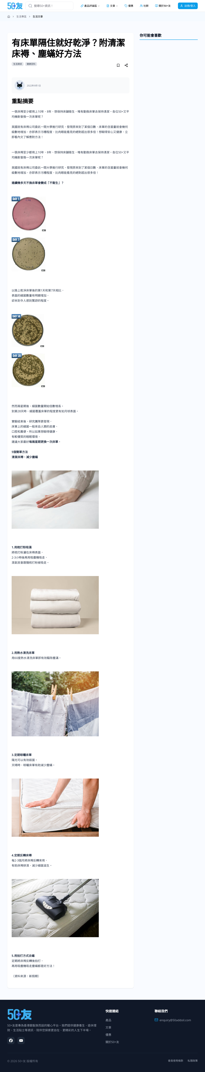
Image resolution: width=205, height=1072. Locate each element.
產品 (108, 1020)
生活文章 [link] (38, 16)
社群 (144, 5)
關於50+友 (163, 5)
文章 (108, 1027)
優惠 (129, 5)
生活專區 (21, 16)
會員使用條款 (175, 1060)
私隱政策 (193, 1060)
